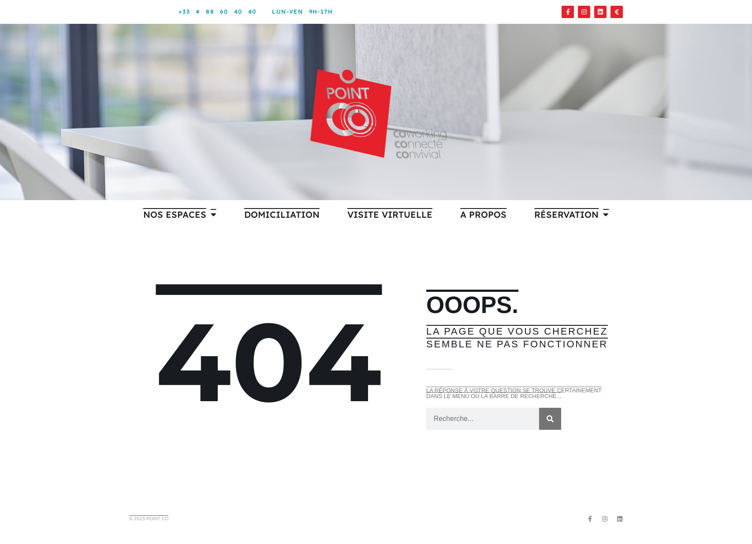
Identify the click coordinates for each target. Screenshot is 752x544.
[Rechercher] (550, 419)
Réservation (571, 215)
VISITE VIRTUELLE (389, 214)
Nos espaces (179, 215)
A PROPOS (483, 214)
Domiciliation (282, 214)
